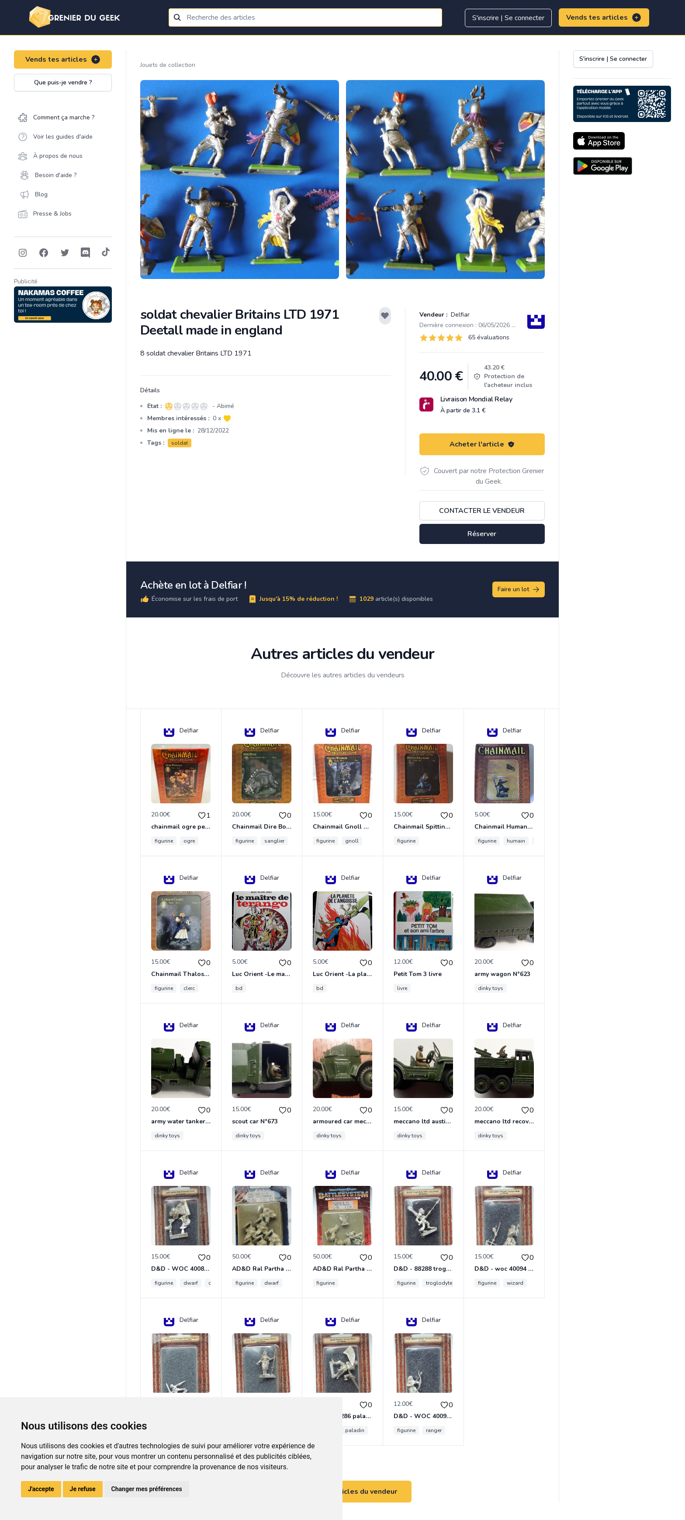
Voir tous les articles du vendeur (342, 1491)
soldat (179, 442)
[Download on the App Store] (599, 141)
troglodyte (439, 1282)
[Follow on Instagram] (23, 253)
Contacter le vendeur (482, 511)
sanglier (274, 840)
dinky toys (490, 988)
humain (516, 840)
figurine (164, 840)
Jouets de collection (167, 65)
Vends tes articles (604, 17)
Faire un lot (519, 589)
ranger (434, 1430)
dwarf (190, 1282)
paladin (354, 1430)
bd (238, 988)
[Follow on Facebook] (44, 253)
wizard (515, 1282)
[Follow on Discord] (86, 253)
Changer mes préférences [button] (146, 1488)
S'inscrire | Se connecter (508, 18)
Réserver (481, 534)
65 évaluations (488, 337)
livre (402, 988)
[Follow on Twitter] (65, 253)
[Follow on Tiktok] (106, 253)
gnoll (352, 840)
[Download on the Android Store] (602, 166)
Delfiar (459, 314)
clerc (189, 988)
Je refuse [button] (83, 1488)
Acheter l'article (482, 444)
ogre (189, 840)
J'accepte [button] (41, 1488)
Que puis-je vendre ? (63, 82)
